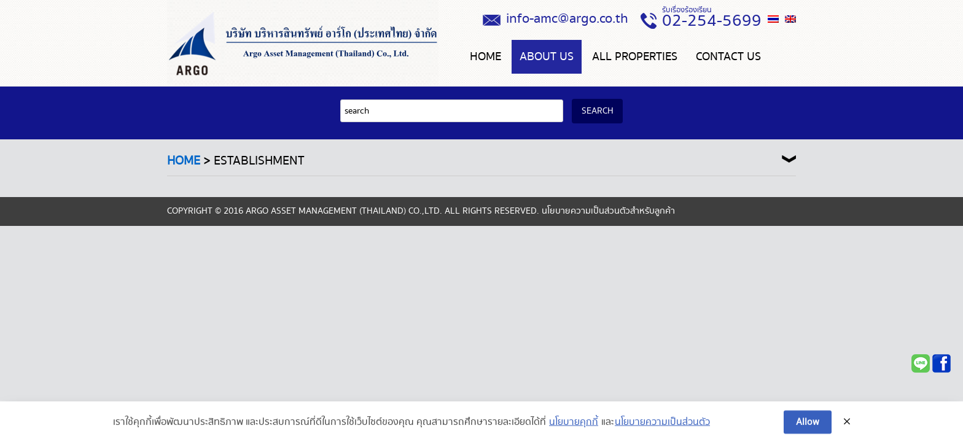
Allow (807, 428)
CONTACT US (728, 57)
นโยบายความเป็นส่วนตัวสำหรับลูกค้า (608, 211)
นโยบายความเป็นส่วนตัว (662, 428)
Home (485, 57)
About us (547, 57)
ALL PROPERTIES (634, 57)
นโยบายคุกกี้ (573, 428)
